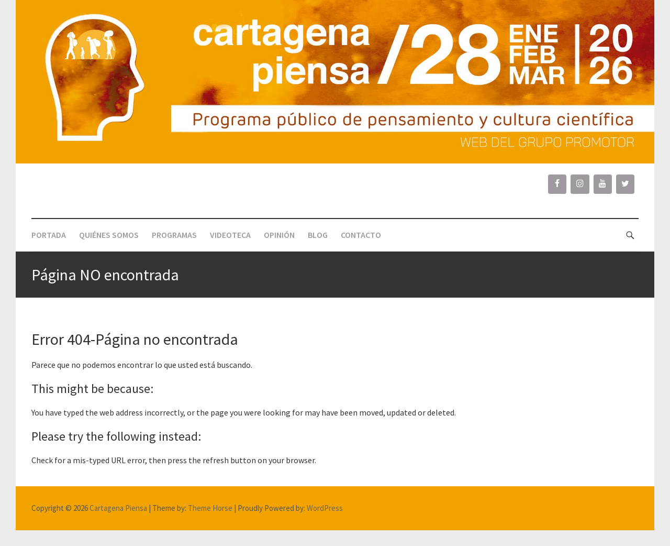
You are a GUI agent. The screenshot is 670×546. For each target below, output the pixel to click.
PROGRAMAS (174, 235)
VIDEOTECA (230, 235)
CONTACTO (361, 235)
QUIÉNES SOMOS (109, 235)
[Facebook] (557, 183)
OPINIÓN (279, 235)
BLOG (318, 235)
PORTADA (48, 235)
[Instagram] (580, 183)
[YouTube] (603, 183)
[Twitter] (625, 183)
